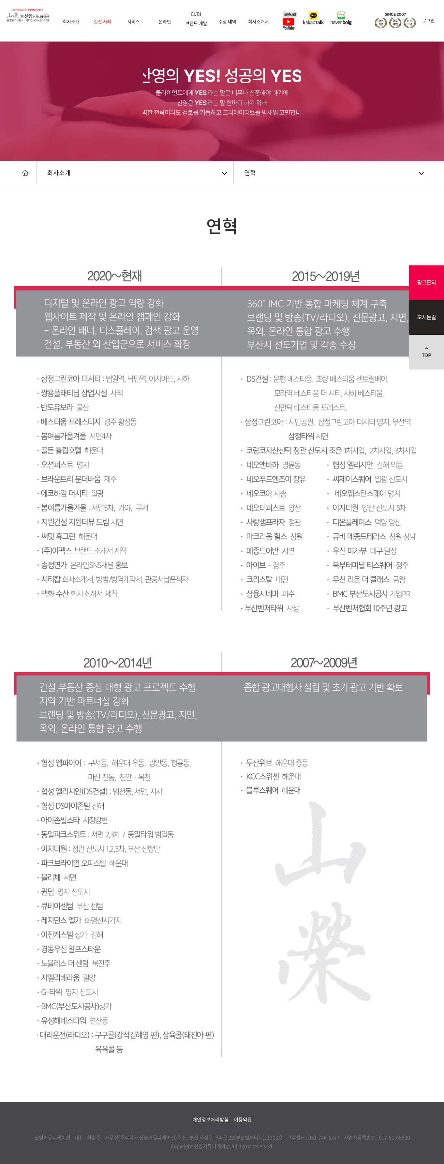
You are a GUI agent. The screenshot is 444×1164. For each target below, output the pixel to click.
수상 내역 (227, 21)
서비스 (133, 21)
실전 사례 (102, 21)
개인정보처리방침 (211, 1119)
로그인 (428, 20)
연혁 (250, 172)
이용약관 (243, 1119)
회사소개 (71, 21)
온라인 (165, 21)
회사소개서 (258, 21)
